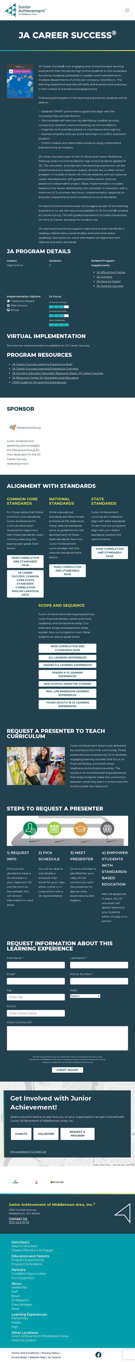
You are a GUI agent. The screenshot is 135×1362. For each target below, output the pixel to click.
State (73, 990)
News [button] (15, 1308)
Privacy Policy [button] (50, 1352)
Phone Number (81, 974)
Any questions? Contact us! (28, 1151)
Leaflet (95, 1165)
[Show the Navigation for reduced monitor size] (127, 10)
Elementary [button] (19, 1318)
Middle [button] (16, 1322)
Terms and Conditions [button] (25, 1352)
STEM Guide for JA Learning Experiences (39, 382)
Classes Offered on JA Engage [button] (32, 1250)
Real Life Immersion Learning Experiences (67, 693)
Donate (21, 1133)
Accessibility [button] (19, 1357)
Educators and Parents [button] (30, 1256)
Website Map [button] (37, 1357)
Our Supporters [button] (22, 1278)
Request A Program (77, 1133)
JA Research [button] (20, 1300)
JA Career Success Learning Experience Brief (42, 364)
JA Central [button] (54, 1357)
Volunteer (46, 1133)
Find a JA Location (24, 1340)
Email (11, 974)
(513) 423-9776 (19, 1222)
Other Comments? (19, 1022)
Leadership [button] (19, 1287)
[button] (99, 1355)
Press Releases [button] (21, 1304)
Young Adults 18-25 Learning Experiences (67, 704)
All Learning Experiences (67, 657)
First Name (15, 958)
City (9, 990)
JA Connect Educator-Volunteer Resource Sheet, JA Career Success (57, 373)
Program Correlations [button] (26, 1264)
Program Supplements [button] (27, 1260)
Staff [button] (14, 1291)
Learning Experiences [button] (29, 1314)
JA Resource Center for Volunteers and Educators (45, 377)
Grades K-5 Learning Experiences (67, 665)
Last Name (78, 958)
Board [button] (15, 1296)
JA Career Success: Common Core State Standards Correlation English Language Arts (25, 583)
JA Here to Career (109, 281)
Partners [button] (18, 1269)
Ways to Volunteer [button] (24, 1246)
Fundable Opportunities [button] (28, 1273)
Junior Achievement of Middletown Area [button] (39, 1336)
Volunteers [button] (20, 1242)
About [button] (16, 1283)
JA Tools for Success (110, 286)
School (11, 1006)
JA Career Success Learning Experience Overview (45, 368)
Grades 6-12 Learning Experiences (67, 674)
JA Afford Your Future (111, 272)
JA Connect (104, 276)
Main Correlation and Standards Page (25, 561)
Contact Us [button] (18, 1218)
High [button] (14, 1327)
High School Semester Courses (67, 683)
